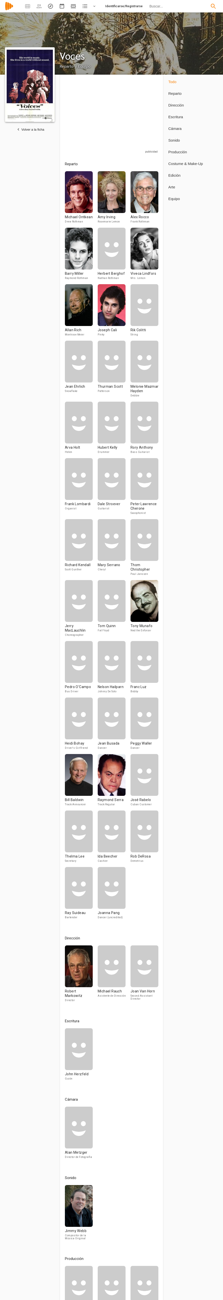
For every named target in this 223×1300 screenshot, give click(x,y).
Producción (177, 152)
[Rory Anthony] (144, 430)
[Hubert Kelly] (114, 430)
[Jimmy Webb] (79, 1214)
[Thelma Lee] (81, 839)
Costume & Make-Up (185, 164)
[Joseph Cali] (114, 312)
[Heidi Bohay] (81, 726)
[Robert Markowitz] (81, 975)
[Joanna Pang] (112, 895)
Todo (172, 82)
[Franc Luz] (144, 669)
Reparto (174, 93)
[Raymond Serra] (114, 782)
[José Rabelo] (144, 782)
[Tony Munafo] (144, 610)
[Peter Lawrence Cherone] (144, 488)
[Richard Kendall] (81, 549)
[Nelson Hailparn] (114, 669)
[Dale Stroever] (114, 488)
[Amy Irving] (114, 199)
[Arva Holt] (81, 430)
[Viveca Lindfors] (144, 256)
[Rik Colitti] (144, 312)
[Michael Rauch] (114, 975)
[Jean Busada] (114, 726)
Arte (171, 187)
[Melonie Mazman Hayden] (144, 371)
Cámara (174, 128)
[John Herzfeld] (79, 1056)
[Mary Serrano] (114, 549)
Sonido (174, 140)
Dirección (176, 105)
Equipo (174, 199)
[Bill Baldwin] (81, 782)
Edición (174, 175)
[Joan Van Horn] (144, 975)
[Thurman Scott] (114, 371)
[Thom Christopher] (144, 549)
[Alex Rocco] (144, 199)
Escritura (175, 117)
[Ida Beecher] (114, 839)
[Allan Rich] (81, 312)
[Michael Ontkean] (81, 199)
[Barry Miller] (81, 256)
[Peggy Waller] (144, 726)
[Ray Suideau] (81, 895)
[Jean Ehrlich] (81, 371)
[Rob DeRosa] (144, 839)
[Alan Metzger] (79, 1135)
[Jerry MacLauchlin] (81, 610)
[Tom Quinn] (114, 610)
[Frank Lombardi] (81, 488)
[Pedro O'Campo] (81, 669)
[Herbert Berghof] (114, 256)
